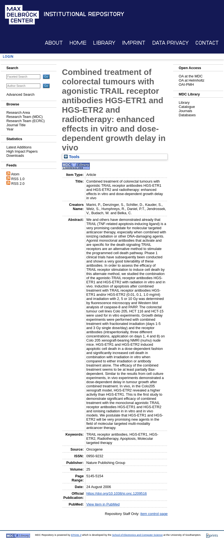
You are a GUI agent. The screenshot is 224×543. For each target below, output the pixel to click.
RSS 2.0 (18, 183)
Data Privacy (170, 43)
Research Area (18, 112)
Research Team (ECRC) (25, 121)
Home (77, 43)
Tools (71, 157)
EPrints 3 (76, 535)
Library (104, 43)
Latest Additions (18, 147)
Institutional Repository (84, 14)
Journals (185, 111)
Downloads (15, 155)
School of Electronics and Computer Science (137, 535)
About (54, 43)
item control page (154, 514)
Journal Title (16, 125)
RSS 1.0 (18, 179)
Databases (187, 115)
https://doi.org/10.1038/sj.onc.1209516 (116, 493)
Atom (15, 174)
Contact (207, 43)
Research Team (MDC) (24, 117)
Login (8, 56)
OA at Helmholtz (191, 80)
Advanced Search (20, 94)
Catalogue (187, 107)
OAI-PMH (186, 84)
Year (10, 129)
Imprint (133, 43)
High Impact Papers (22, 151)
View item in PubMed (103, 504)
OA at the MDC (191, 76)
